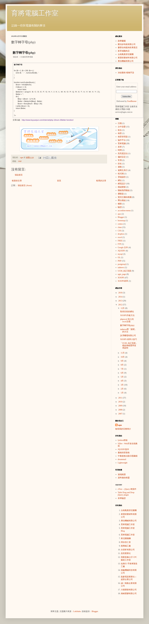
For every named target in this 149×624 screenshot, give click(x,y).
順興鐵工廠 (126, 546)
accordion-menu (124, 211)
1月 (122, 393)
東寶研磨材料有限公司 (127, 58)
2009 (120, 406)
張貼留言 (19, 175)
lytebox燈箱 (123, 440)
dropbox (121, 234)
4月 (122, 381)
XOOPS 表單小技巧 (128, 339)
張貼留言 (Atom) (25, 185)
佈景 (120, 133)
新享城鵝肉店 (124, 51)
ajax (119, 214)
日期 (120, 123)
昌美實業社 (126, 553)
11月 (123, 353)
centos (120, 224)
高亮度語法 (123, 153)
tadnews (121, 267)
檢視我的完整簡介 (123, 429)
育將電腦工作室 (34, 13)
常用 (120, 160)
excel (120, 237)
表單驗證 (122, 498)
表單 (120, 147)
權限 (120, 204)
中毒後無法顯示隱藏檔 (127, 456)
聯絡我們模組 (124, 190)
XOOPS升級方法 (127, 315)
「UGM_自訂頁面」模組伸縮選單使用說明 (129, 345)
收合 (120, 130)
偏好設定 (122, 157)
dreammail (122, 459)
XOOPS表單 (123, 281)
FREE (120, 241)
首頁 (59, 181)
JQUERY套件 (123, 449)
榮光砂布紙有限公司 (127, 44)
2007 (120, 414)
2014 (120, 297)
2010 (120, 402)
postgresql (122, 264)
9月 (122, 361)
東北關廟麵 (126, 538)
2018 (120, 293)
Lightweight (122, 463)
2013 (120, 301)
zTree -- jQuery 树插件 (127, 489)
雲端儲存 (122, 177)
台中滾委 (122, 127)
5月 (122, 377)
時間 (120, 150)
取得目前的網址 (127, 312)
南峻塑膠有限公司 (129, 593)
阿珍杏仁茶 (126, 542)
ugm (120, 425)
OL (119, 257)
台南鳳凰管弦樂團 (126, 54)
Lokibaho (77, 611)
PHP (20, 161)
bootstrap (121, 221)
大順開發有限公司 (129, 590)
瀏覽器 (121, 194)
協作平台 (122, 140)
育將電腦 (122, 143)
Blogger (121, 217)
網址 (120, 180)
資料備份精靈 (124, 478)
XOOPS (121, 278)
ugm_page (122, 274)
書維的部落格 (124, 453)
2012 (120, 305)
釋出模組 (122, 200)
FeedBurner (131, 101)
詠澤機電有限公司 (128, 335)
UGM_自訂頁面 (124, 271)
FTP (119, 244)
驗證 (120, 207)
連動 (120, 167)
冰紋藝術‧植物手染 (126, 73)
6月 (122, 373)
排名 (120, 164)
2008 (120, 410)
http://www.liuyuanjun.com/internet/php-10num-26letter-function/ (48, 120)
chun (120, 227)
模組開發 (122, 187)
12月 (123, 308)
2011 (120, 398)
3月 (122, 385)
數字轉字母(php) (127, 325)
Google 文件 (123, 247)
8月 (122, 365)
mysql (120, 254)
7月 (122, 369)
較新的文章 (17, 181)
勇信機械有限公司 (126, 61)
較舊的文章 (101, 181)
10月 (123, 357)
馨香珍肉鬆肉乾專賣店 (127, 47)
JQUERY (121, 251)
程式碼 (121, 174)
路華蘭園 (122, 41)
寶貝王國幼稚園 (125, 197)
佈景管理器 (123, 137)
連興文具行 (123, 170)
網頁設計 (122, 184)
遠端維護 (122, 474)
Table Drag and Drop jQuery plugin (126, 493)
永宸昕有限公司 (128, 550)
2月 (122, 389)
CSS (119, 231)
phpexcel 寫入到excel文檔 (127, 320)
